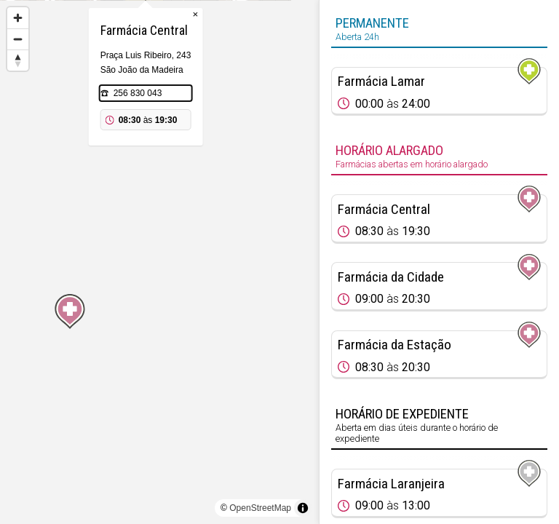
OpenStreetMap (260, 508)
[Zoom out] (17, 38)
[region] (159, 262)
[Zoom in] (17, 17)
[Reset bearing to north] (17, 60)
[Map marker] (159, 244)
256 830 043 (151, 166)
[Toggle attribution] (303, 508)
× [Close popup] (210, 87)
